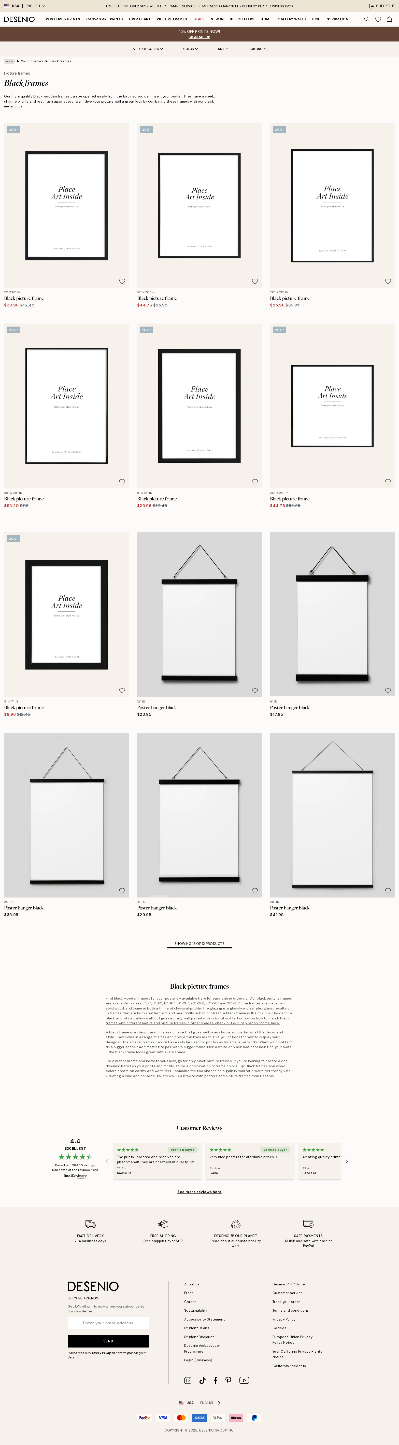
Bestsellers (242, 19)
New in (217, 19)
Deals (199, 19)
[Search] (367, 19)
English (35, 6)
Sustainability (195, 1310)
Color (190, 49)
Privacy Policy (100, 1353)
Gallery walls (292, 19)
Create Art (140, 19)
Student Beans (196, 1328)
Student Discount (199, 1337)
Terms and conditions (291, 1310)
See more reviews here (199, 1191)
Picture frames (172, 19)
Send (108, 1341)
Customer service (288, 1293)
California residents (289, 1366)
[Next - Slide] (347, 1161)
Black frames (61, 61)
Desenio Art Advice (289, 1284)
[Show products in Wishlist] (378, 19)
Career (190, 1302)
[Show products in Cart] (389, 19)
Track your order (286, 1302)
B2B (315, 19)
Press (189, 1293)
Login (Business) (198, 1360)
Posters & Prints (63, 19)
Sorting (257, 49)
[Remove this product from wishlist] (122, 281)
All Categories (148, 49)
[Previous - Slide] (107, 1161)
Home (266, 19)
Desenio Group (213, 1430)
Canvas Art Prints (104, 19)
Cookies (280, 1328)
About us (192, 1284)
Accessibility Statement (204, 1319)
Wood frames (32, 61)
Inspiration (337, 19)
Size (223, 49)
